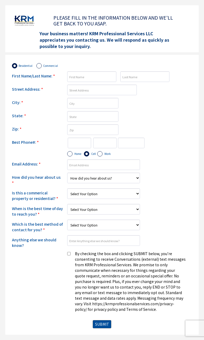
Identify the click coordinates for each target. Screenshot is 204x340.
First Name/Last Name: (33, 76)
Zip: (17, 129)
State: (19, 115)
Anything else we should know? (34, 242)
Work (107, 154)
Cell (93, 154)
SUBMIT (102, 324)
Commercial (50, 66)
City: (17, 102)
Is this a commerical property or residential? (35, 195)
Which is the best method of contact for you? (37, 226)
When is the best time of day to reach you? (37, 211)
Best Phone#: (25, 142)
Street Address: (27, 89)
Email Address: (26, 164)
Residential (25, 66)
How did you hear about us (36, 180)
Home (77, 154)
